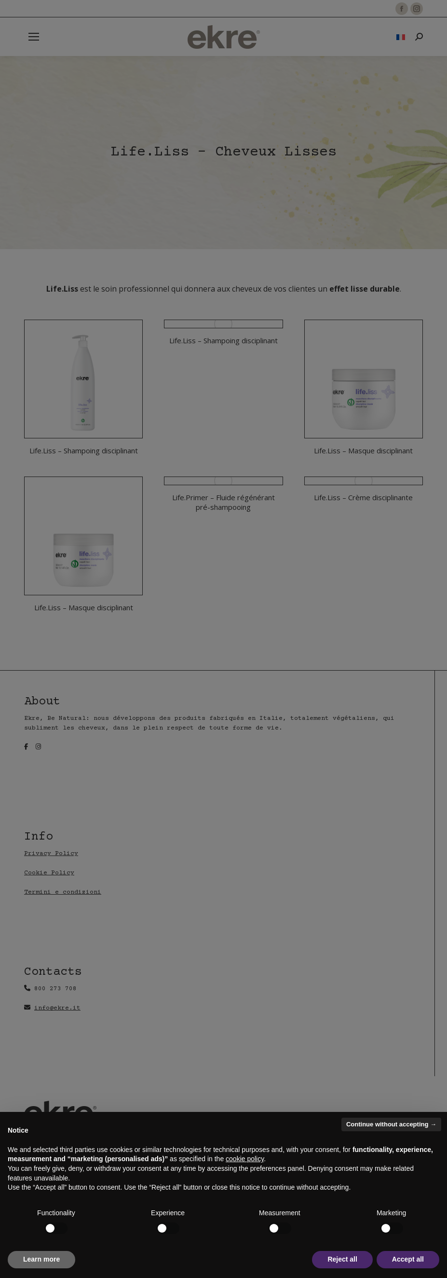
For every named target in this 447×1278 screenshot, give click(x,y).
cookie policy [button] (245, 1159)
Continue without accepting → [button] (391, 1124)
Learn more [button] (41, 1259)
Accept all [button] (408, 1259)
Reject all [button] (342, 1259)
